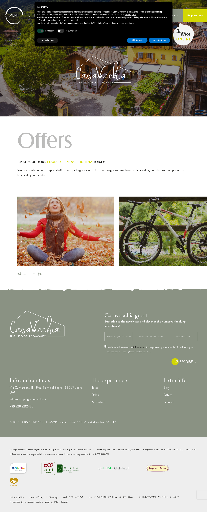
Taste (95, 387)
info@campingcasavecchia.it (28, 399)
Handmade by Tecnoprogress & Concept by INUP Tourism (39, 502)
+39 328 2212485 (21, 406)
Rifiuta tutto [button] (137, 40)
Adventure (98, 401)
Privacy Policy (17, 497)
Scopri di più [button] (47, 40)
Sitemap (53, 497)
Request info (195, 15)
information (139, 347)
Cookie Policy (36, 497)
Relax (95, 394)
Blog (166, 387)
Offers (167, 394)
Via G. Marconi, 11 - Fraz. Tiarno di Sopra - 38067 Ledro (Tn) (46, 390)
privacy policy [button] (120, 12)
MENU (14, 15)
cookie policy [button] (130, 14)
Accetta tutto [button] (159, 40)
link (40, 454)
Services (168, 401)
